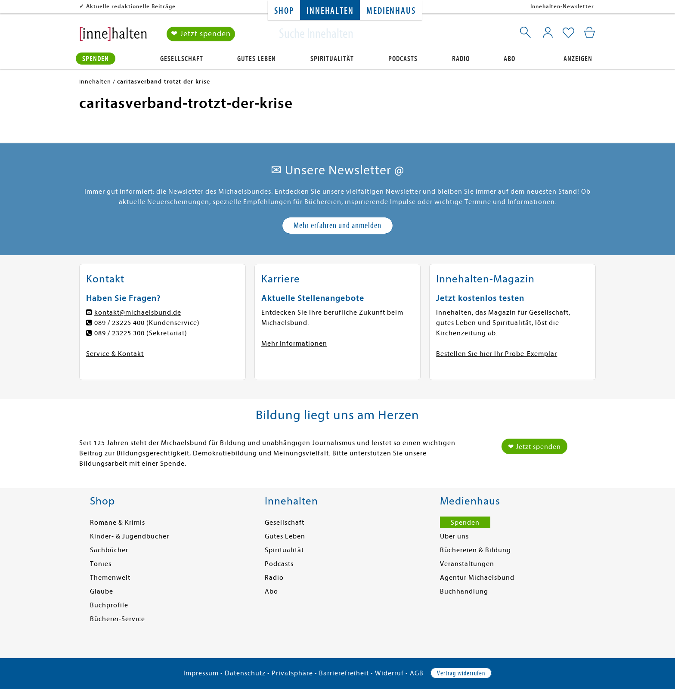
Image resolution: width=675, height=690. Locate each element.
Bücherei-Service (117, 619)
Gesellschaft (181, 58)
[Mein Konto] (548, 32)
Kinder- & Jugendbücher (129, 536)
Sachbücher (109, 550)
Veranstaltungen (467, 564)
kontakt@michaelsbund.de (137, 312)
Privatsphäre (292, 673)
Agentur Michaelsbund (477, 578)
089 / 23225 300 (119, 333)
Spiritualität (332, 58)
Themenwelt (110, 578)
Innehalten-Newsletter (562, 6)
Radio (461, 58)
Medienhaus (390, 11)
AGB (417, 673)
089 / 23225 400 (119, 323)
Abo (509, 58)
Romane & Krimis (117, 522)
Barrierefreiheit (344, 673)
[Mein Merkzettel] (568, 33)
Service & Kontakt (115, 354)
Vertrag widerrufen (461, 673)
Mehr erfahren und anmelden (337, 225)
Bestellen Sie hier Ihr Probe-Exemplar (496, 354)
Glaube (101, 591)
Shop (284, 11)
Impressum (201, 673)
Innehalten (330, 11)
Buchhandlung (464, 591)
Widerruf (389, 673)
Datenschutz (245, 673)
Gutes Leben (256, 58)
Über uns (454, 536)
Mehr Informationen (294, 343)
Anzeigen (578, 58)
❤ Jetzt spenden (201, 33)
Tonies (100, 564)
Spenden (95, 58)
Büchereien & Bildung (475, 550)
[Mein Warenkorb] (589, 32)
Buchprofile (109, 605)
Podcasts (403, 58)
